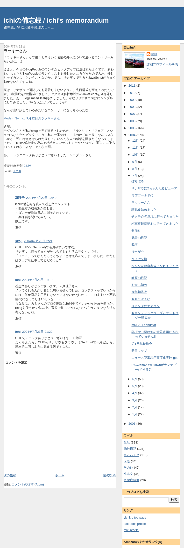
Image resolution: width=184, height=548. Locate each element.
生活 (127, 442)
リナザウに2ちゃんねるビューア (154, 188)
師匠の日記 (139, 278)
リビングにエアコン (145, 306)
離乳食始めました (143, 209)
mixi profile (131, 530)
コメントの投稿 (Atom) (28, 484)
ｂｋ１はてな (140, 299)
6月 (135, 379)
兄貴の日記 (139, 238)
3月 (135, 400)
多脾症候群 (131, 480)
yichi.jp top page (135, 517)
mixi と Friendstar (143, 325)
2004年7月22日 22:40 (41, 198)
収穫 (134, 245)
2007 (132, 114)
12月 (136, 140)
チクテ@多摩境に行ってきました (154, 216)
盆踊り (136, 231)
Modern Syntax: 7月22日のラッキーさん (32, 118)
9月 (135, 162)
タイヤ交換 (139, 259)
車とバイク (131, 455)
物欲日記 (130, 449)
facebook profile (135, 524)
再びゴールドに (142, 195)
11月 (136, 147)
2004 (132, 135)
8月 (135, 169)
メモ (127, 461)
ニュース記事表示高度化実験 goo (154, 358)
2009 (132, 100)
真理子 (20, 198)
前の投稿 (109, 475)
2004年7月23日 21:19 (37, 280)
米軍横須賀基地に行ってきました (154, 223)
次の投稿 (10, 475)
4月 (135, 393)
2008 (132, 107)
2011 (132, 85)
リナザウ (137, 252)
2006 (132, 121)
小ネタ (128, 474)
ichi (18, 280)
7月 (135, 176)
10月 (136, 154)
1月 (135, 414)
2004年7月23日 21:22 (37, 331)
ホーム (59, 475)
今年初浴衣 (139, 292)
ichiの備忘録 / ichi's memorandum (56, 20)
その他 (17, 171)
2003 (132, 423)
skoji (18, 241)
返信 (18, 227)
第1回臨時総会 (141, 344)
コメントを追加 (16, 362)
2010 (132, 93)
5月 (135, 386)
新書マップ (139, 351)
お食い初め (139, 285)
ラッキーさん (15, 51)
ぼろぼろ (137, 181)
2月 (135, 407)
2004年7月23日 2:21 (38, 241)
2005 (132, 128)
